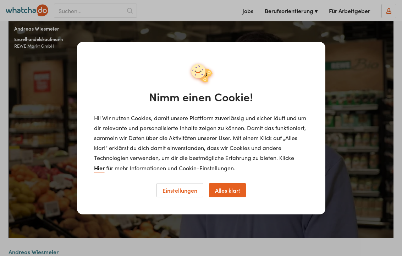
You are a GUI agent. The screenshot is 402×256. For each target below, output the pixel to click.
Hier (99, 168)
